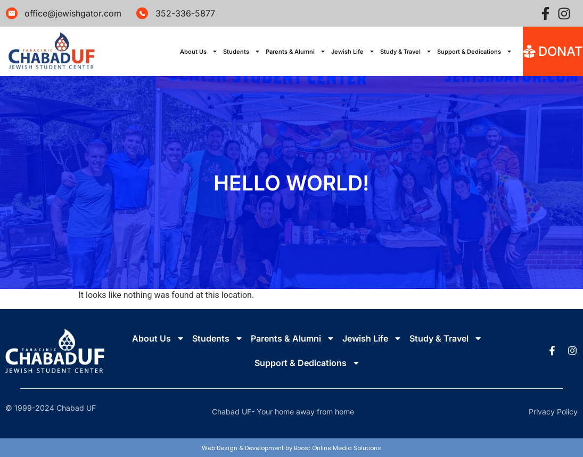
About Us (199, 51)
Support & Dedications (474, 51)
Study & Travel (406, 51)
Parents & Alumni (296, 51)
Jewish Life (353, 51)
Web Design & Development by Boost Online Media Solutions (291, 448)
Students (241, 51)
